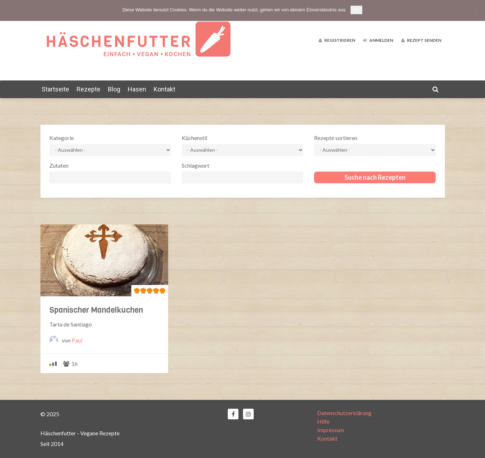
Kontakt (164, 89)
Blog (114, 89)
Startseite (55, 89)
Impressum (330, 429)
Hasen (137, 89)
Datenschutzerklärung (344, 412)
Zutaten (58, 165)
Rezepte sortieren (335, 137)
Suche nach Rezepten (375, 177)
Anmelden (378, 40)
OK (356, 9)
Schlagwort (195, 165)
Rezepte (88, 89)
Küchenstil (194, 137)
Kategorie (61, 137)
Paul (77, 340)
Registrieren (337, 40)
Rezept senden (421, 40)
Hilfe (323, 421)
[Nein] (476, 10)
